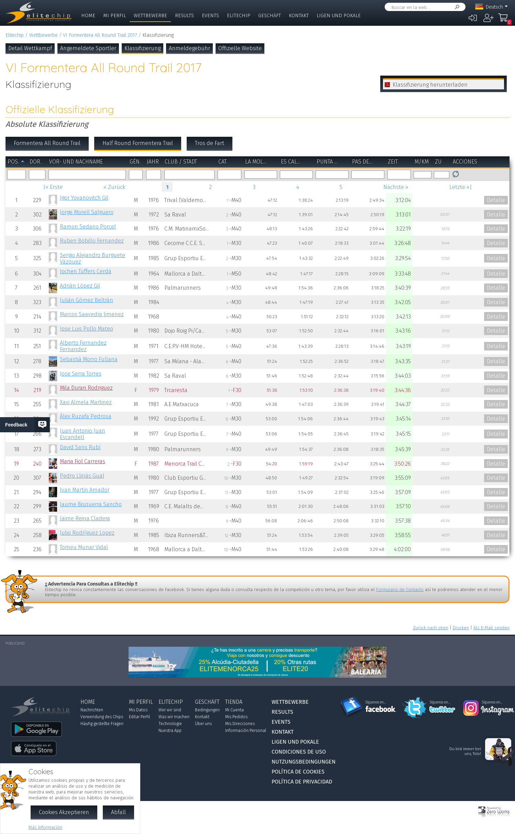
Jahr (153, 161)
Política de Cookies (298, 771)
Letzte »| (460, 187)
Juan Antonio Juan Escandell (82, 434)
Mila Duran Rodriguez (86, 388)
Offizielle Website (240, 48)
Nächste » (395, 187)
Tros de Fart (209, 143)
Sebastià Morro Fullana (89, 359)
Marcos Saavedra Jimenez (92, 314)
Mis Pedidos (236, 716)
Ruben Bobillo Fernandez (92, 240)
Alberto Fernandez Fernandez (83, 346)
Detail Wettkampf (30, 48)
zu (438, 161)
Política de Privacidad (302, 781)
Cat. (222, 161)
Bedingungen (207, 710)
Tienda (233, 702)
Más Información (45, 827)
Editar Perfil (139, 716)
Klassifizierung (142, 48)
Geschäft (269, 16)
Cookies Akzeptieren (64, 812)
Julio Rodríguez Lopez (87, 533)
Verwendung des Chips (101, 716)
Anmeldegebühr (189, 48)
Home (88, 16)
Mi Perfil (114, 16)
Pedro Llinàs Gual (82, 475)
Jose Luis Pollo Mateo (86, 328)
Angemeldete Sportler (88, 48)
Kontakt (299, 16)
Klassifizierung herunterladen (430, 84)
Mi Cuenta (234, 710)
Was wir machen (173, 716)
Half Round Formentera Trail (137, 143)
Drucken (461, 627)
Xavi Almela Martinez (86, 402)
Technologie (170, 723)
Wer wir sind (169, 710)
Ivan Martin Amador (84, 490)
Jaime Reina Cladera (85, 518)
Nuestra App (170, 730)
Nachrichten (91, 710)
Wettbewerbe (150, 16)
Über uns (203, 723)
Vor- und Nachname (76, 161)
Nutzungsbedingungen (304, 761)
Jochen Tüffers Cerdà (85, 271)
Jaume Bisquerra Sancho (91, 504)
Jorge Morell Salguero (86, 212)
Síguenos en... (375, 702)
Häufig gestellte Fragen (101, 723)
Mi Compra (504, 20)
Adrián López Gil (80, 285)
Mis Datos (138, 710)
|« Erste (53, 187)
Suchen (456, 7)
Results (184, 16)
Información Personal (245, 730)
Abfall (118, 812)
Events (210, 16)
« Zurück (114, 187)
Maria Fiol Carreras (82, 461)
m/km (422, 161)
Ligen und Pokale (339, 16)
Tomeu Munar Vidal (84, 547)
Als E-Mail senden (491, 627)
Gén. (135, 161)
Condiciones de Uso (299, 751)
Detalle (496, 200)
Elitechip (238, 16)
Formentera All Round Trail (47, 143)
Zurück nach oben (430, 627)
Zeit (393, 161)
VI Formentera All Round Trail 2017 (100, 35)
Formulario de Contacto (400, 589)
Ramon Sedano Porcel (88, 226)
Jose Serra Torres (80, 373)
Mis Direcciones (240, 723)
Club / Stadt (181, 161)
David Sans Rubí (80, 447)
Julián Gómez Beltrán (86, 300)
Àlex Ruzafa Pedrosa (85, 416)
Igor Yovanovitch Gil (84, 197)
